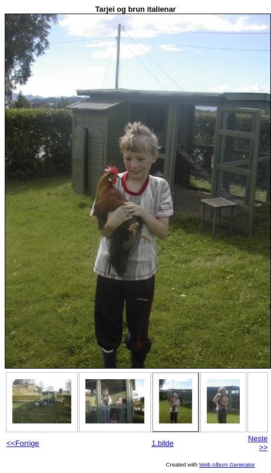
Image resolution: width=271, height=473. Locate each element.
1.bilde (162, 443)
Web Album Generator (227, 464)
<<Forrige (22, 443)
